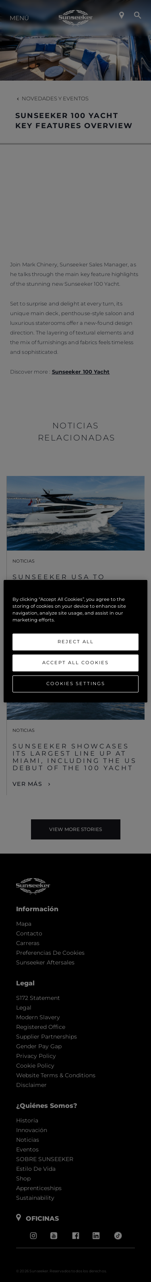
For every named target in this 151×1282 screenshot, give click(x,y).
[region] (75, 641)
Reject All (76, 641)
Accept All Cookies (75, 662)
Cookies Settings (75, 683)
